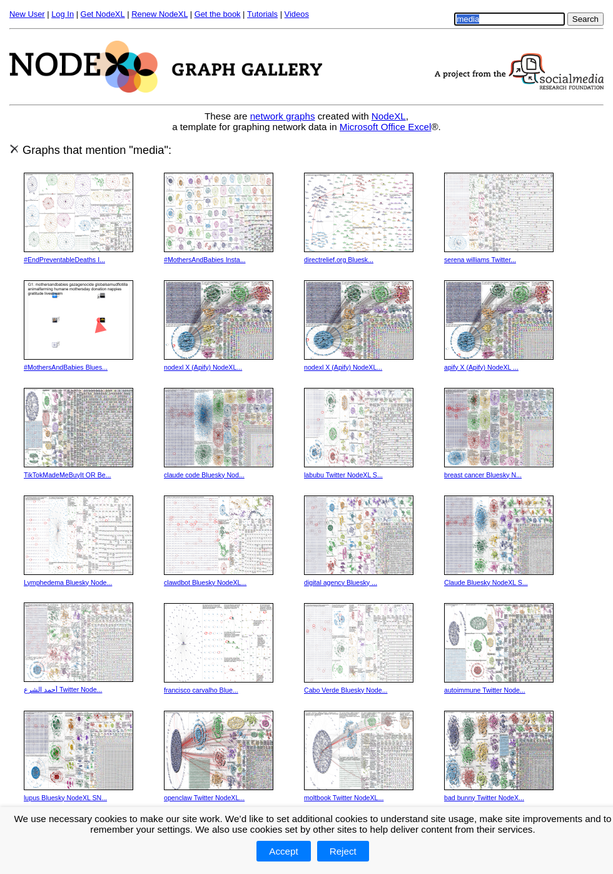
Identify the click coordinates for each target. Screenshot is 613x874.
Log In (62, 14)
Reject (343, 851)
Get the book (218, 14)
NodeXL (389, 116)
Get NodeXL (103, 14)
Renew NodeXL (159, 14)
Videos (297, 14)
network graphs (282, 116)
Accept (283, 851)
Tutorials (262, 14)
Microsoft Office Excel (386, 126)
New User (27, 14)
